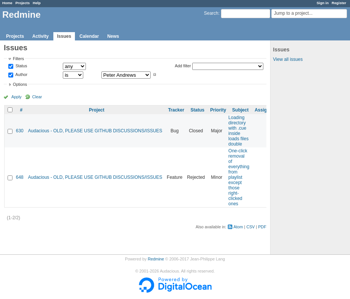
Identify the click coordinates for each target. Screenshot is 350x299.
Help (37, 3)
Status (20, 66)
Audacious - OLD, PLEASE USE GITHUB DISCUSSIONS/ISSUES (95, 130)
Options (20, 84)
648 (19, 177)
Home (7, 3)
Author (20, 74)
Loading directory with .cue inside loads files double (239, 131)
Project (96, 110)
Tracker (176, 110)
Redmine (156, 259)
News (113, 36)
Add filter (183, 66)
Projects (23, 3)
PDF (262, 227)
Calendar (89, 36)
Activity (40, 36)
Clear (37, 97)
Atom (238, 227)
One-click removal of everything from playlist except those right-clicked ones (239, 177)
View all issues (288, 59)
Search (211, 13)
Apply (16, 97)
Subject (240, 110)
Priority (218, 110)
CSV (250, 227)
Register (339, 3)
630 (19, 130)
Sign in (323, 3)
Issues (64, 36)
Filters (18, 58)
